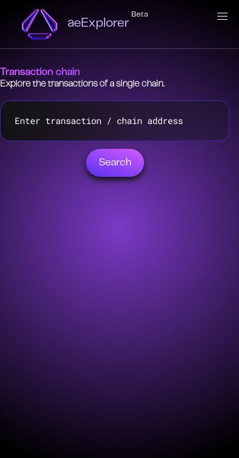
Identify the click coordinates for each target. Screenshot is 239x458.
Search (115, 162)
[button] (222, 16)
